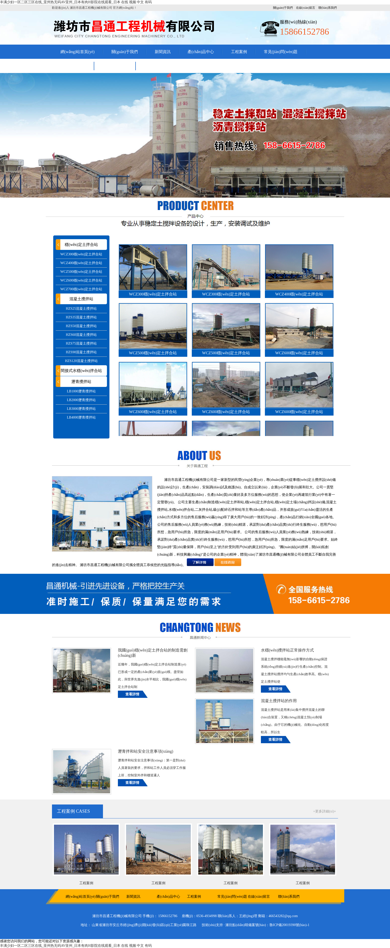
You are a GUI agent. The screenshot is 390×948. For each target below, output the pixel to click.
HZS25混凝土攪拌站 (81, 308)
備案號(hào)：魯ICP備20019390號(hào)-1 (279, 925)
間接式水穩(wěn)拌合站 (81, 370)
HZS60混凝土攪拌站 (81, 335)
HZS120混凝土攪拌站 (81, 361)
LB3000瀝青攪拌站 (81, 409)
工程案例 (239, 52)
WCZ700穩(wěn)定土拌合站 (81, 289)
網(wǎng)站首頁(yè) (77, 52)
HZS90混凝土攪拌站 (81, 352)
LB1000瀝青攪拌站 (81, 391)
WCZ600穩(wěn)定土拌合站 (81, 280)
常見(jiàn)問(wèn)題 (281, 52)
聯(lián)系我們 (327, 7)
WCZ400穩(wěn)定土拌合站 (81, 263)
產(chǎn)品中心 (201, 52)
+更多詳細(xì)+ (324, 811)
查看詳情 (132, 694)
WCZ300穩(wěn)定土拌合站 (81, 254)
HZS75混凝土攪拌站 (81, 343)
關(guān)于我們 (283, 7)
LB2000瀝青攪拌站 (81, 400)
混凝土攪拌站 (81, 299)
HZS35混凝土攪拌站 (81, 317)
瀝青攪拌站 (81, 381)
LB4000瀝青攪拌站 (81, 417)
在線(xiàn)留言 (305, 7)
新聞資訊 (163, 52)
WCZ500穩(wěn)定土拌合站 (81, 272)
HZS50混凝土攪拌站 (81, 326)
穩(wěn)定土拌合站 (81, 244)
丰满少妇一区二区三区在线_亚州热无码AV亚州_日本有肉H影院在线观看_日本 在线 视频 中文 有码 (76, 2)
